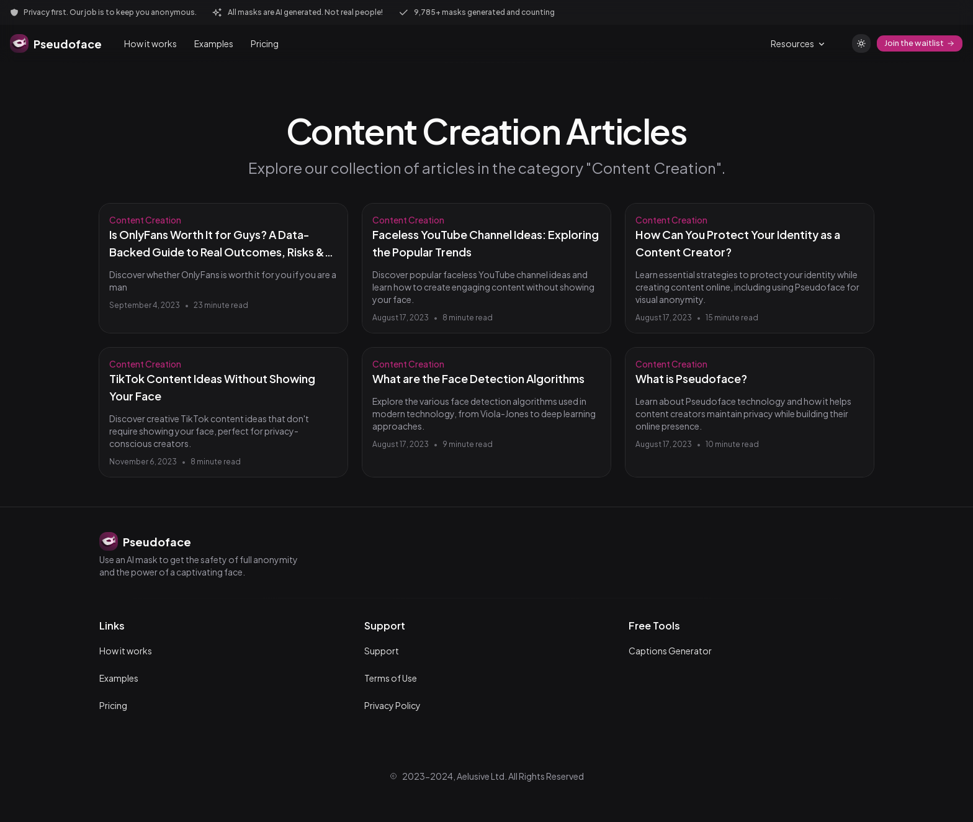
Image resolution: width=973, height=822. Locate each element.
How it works (150, 43)
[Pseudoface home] (56, 43)
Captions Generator (670, 650)
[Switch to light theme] (861, 43)
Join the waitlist (919, 43)
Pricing (265, 43)
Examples (213, 43)
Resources (799, 43)
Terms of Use (390, 678)
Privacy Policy (392, 705)
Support (381, 650)
